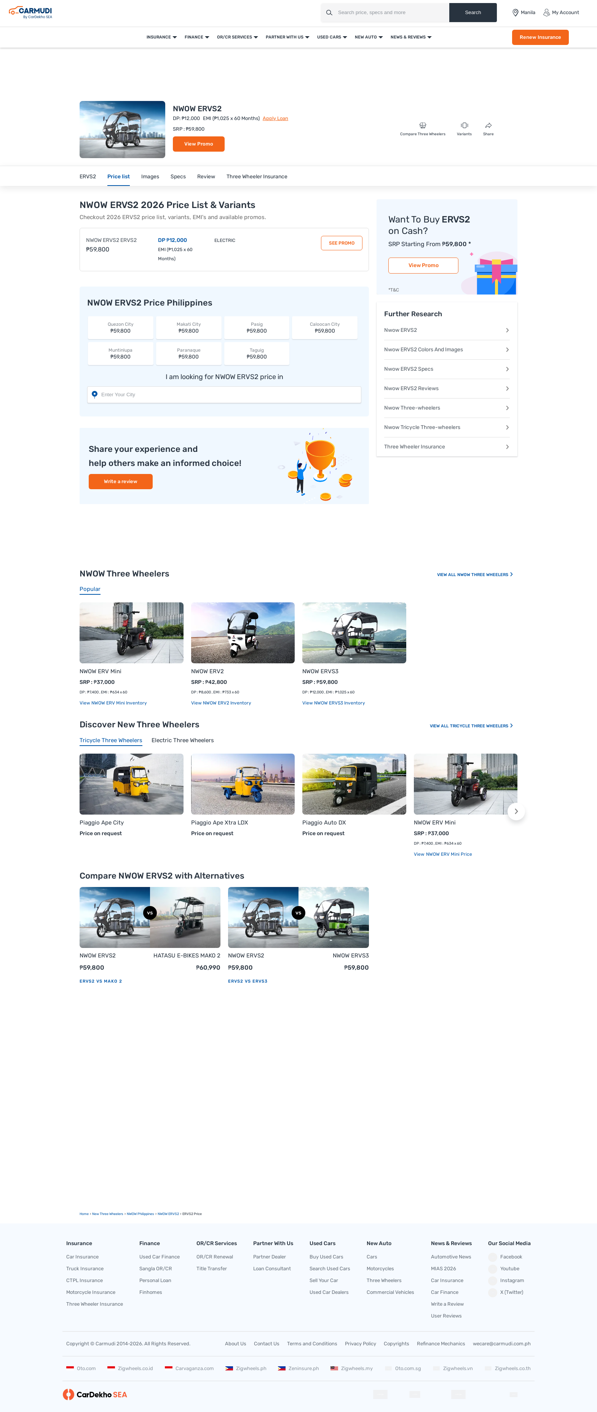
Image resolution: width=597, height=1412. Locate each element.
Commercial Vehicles (390, 1292)
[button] (516, 811)
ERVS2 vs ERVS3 (248, 981)
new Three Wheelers (107, 1214)
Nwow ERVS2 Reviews (447, 388)
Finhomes (150, 1292)
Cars (372, 1257)
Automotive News (451, 1257)
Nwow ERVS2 (447, 330)
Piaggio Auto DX (324, 822)
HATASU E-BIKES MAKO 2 (186, 955)
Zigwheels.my (351, 1368)
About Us (235, 1343)
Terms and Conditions (312, 1343)
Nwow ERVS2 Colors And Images (447, 349)
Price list (118, 176)
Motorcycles (380, 1268)
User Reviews (446, 1316)
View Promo (198, 144)
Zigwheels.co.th (507, 1368)
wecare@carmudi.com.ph (502, 1343)
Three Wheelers (384, 1280)
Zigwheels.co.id (130, 1368)
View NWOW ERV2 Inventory (221, 703)
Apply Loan (275, 118)
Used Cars (329, 37)
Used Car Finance (159, 1257)
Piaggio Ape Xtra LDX (219, 822)
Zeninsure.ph (298, 1368)
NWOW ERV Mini (100, 671)
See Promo (341, 243)
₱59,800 (121, 327)
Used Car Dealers (329, 1292)
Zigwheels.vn (453, 1368)
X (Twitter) (505, 1292)
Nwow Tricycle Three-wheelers (447, 427)
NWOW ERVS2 (98, 955)
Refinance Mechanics (441, 1343)
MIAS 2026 (443, 1268)
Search (473, 12)
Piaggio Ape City (102, 822)
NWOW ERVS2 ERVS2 (111, 240)
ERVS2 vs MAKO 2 (101, 981)
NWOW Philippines (140, 1214)
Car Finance (444, 1292)
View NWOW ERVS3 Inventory (333, 703)
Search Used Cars (330, 1268)
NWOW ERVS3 (320, 671)
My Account (561, 12)
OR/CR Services (234, 37)
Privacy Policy (360, 1343)
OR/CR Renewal (214, 1257)
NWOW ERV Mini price (448, 854)
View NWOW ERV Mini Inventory (113, 703)
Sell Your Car (324, 1280)
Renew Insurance (540, 37)
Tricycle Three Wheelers (482, 726)
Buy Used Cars (326, 1257)
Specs (178, 176)
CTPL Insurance (84, 1280)
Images (150, 176)
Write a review (120, 481)
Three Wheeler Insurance (257, 176)
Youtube (503, 1269)
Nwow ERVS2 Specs (447, 369)
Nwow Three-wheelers (447, 408)
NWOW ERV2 (207, 671)
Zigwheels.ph (246, 1368)
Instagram (506, 1281)
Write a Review (447, 1304)
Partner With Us (284, 37)
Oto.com (81, 1368)
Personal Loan (155, 1280)
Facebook (505, 1257)
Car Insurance (82, 1257)
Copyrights (396, 1343)
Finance (194, 37)
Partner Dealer (269, 1257)
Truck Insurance (85, 1268)
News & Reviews (408, 37)
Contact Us (266, 1343)
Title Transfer (211, 1268)
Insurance (159, 37)
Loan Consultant (272, 1268)
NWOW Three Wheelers (485, 574)
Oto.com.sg (403, 1368)
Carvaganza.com (189, 1368)
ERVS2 (88, 176)
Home (84, 1214)
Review (206, 176)
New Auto (366, 37)
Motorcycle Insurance (90, 1292)
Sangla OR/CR (155, 1268)
